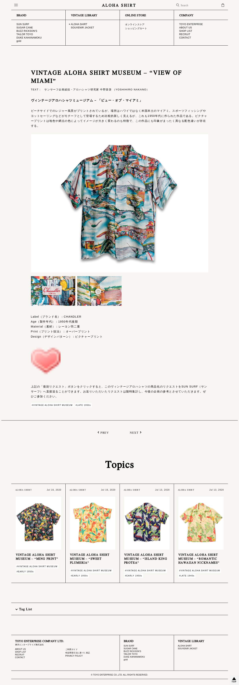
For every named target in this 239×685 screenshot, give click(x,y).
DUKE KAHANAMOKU (134, 657)
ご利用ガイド (71, 649)
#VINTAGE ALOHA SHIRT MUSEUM (52, 405)
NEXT (134, 432)
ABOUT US (20, 649)
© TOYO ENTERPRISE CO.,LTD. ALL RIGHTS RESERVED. (119, 675)
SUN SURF (129, 646)
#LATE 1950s (83, 405)
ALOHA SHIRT (119, 5)
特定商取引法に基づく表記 (77, 653)
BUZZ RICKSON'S (132, 651)
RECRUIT (19, 655)
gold (126, 660)
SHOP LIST (20, 652)
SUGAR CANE (131, 648)
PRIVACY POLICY (74, 656)
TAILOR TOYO (131, 654)
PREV (104, 432)
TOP (234, 682)
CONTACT (20, 657)
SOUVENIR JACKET (188, 648)
